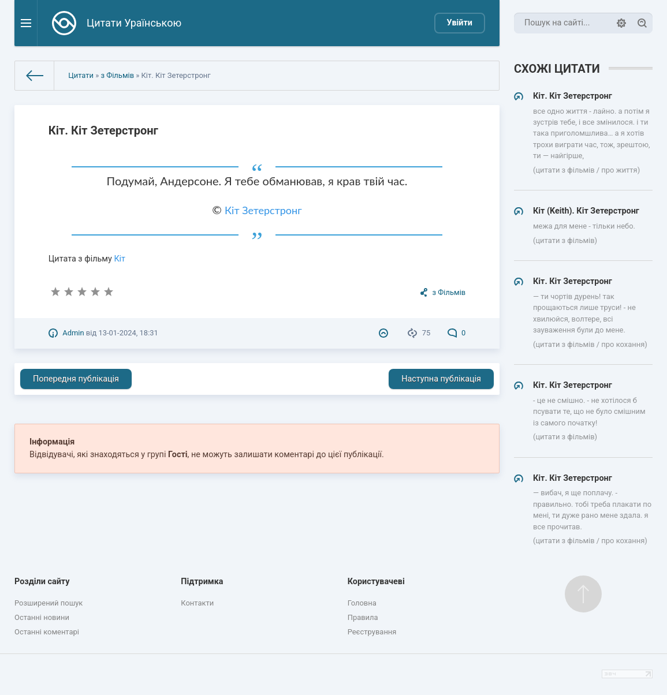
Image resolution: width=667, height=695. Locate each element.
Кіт (119, 259)
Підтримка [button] (202, 581)
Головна (362, 603)
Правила (363, 617)
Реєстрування (372, 631)
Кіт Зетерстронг (263, 210)
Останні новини (41, 617)
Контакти (197, 603)
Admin (73, 332)
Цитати (81, 75)
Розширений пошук (48, 603)
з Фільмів (117, 75)
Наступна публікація (441, 379)
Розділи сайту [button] (42, 581)
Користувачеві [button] (376, 581)
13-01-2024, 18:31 (128, 332)
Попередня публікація (76, 379)
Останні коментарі (46, 631)
